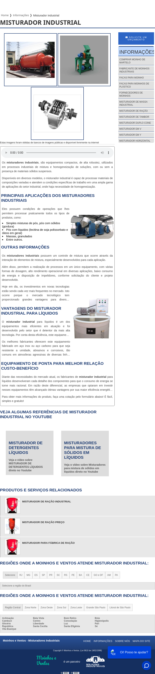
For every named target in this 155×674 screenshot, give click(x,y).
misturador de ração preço (43, 522)
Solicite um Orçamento (136, 38)
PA (116, 575)
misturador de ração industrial (46, 501)
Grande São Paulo (95, 607)
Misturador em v (130, 129)
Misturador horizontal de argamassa (134, 142)
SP (43, 575)
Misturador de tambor (134, 117)
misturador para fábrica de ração (48, 542)
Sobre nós (122, 641)
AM (109, 575)
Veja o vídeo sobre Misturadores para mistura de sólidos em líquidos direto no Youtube (85, 468)
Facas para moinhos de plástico (134, 85)
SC (58, 575)
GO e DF (98, 575)
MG (28, 575)
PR (51, 575)
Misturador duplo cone (135, 123)
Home (87, 641)
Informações (103, 641)
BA (80, 575)
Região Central (12, 607)
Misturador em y (130, 135)
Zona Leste (76, 607)
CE (88, 575)
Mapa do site (141, 641)
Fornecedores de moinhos (131, 94)
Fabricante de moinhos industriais (134, 70)
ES (36, 575)
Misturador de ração (133, 111)
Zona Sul (61, 607)
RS (65, 575)
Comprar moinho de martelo (132, 61)
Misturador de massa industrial (133, 103)
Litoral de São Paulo (120, 607)
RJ (20, 575)
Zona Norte (30, 607)
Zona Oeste (47, 607)
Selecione (10, 575)
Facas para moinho (131, 77)
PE (73, 575)
